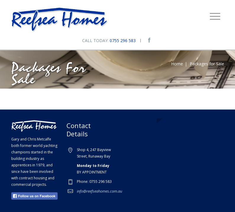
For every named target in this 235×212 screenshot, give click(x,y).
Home (177, 64)
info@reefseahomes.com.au (99, 191)
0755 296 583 (123, 40)
